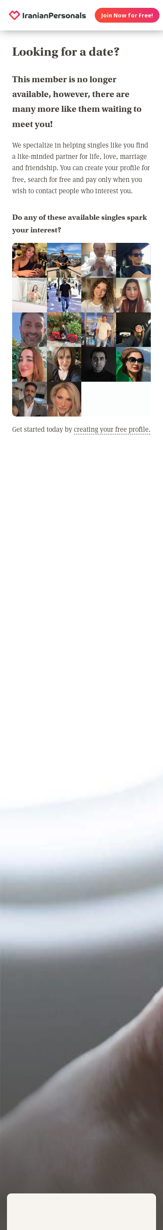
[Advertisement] (81, 546)
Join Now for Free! (127, 15)
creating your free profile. (112, 429)
